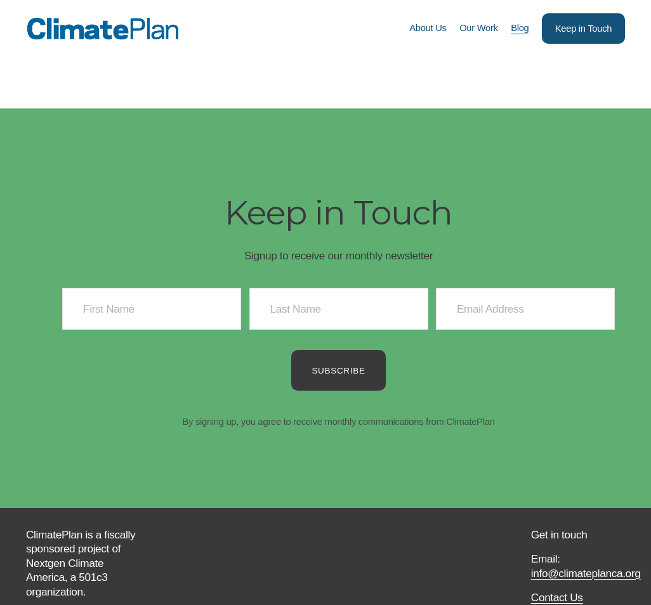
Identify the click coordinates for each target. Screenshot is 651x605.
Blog (520, 28)
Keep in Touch (583, 28)
